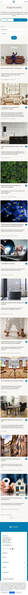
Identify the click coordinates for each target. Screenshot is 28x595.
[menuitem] (8, 579)
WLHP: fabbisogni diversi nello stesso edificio (12, 380)
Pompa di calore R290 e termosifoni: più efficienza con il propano (11, 186)
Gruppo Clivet (5, 572)
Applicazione (4, 29)
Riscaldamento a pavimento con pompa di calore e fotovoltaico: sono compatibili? (11, 342)
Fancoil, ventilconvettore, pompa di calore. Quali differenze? (11, 498)
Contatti (4, 567)
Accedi (26, 1)
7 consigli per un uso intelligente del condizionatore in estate (10, 108)
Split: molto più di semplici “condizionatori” (11, 68)
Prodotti (4, 557)
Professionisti (5, 562)
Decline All (19, 592)
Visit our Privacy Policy (5, 590)
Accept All (12, 592)
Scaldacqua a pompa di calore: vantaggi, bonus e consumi (12, 303)
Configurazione (4, 592)
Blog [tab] (7, 20)
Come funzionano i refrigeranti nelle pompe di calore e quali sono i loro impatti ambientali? (12, 225)
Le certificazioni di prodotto (8, 263)
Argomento (3, 33)
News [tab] (20, 20)
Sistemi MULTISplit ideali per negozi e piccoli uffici (12, 420)
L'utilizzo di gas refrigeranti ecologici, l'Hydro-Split (12, 147)
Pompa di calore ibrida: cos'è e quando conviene (10, 459)
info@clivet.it (9, 542)
